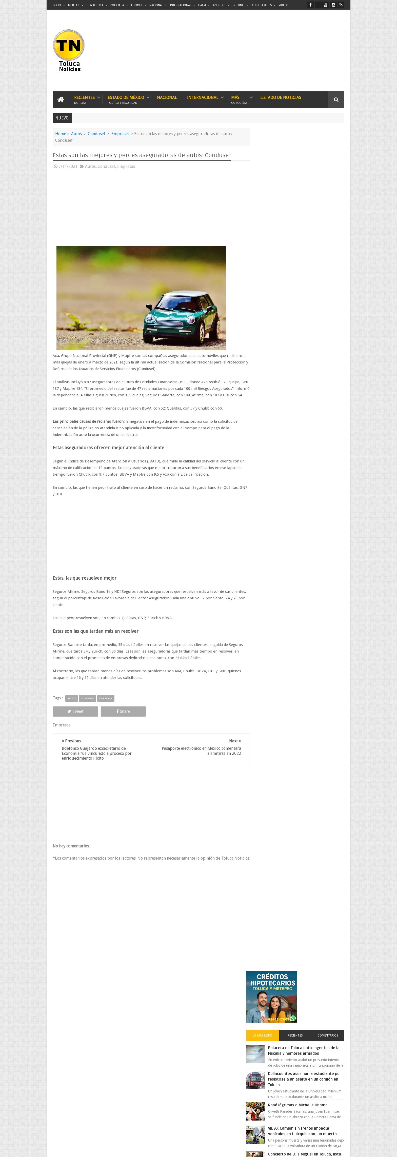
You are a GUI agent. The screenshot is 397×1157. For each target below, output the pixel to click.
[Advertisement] (301, 50)
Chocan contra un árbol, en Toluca (310, 434)
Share (110, 717)
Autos (76, 133)
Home (60, 133)
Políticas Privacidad (300, 1149)
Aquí (339, 1149)
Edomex (136, 5)
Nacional (156, 5)
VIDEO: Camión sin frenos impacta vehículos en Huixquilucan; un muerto (309, 294)
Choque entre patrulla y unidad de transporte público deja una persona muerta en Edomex (310, 409)
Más (239, 99)
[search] (289, 586)
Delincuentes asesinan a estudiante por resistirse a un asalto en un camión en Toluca (306, 240)
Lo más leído (271, 196)
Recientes (84, 99)
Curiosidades (262, 5)
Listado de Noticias (280, 97)
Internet (239, 5)
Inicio (57, 5)
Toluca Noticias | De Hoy (117, 1149)
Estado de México (126, 99)
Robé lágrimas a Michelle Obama (308, 265)
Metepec (74, 5)
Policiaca (117, 5)
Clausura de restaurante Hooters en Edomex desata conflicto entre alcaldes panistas (310, 377)
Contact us (331, 995)
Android (219, 5)
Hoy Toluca (95, 5)
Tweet (71, 717)
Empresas (120, 133)
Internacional (180, 5)
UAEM (202, 5)
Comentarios (329, 196)
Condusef (96, 133)
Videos (283, 5)
